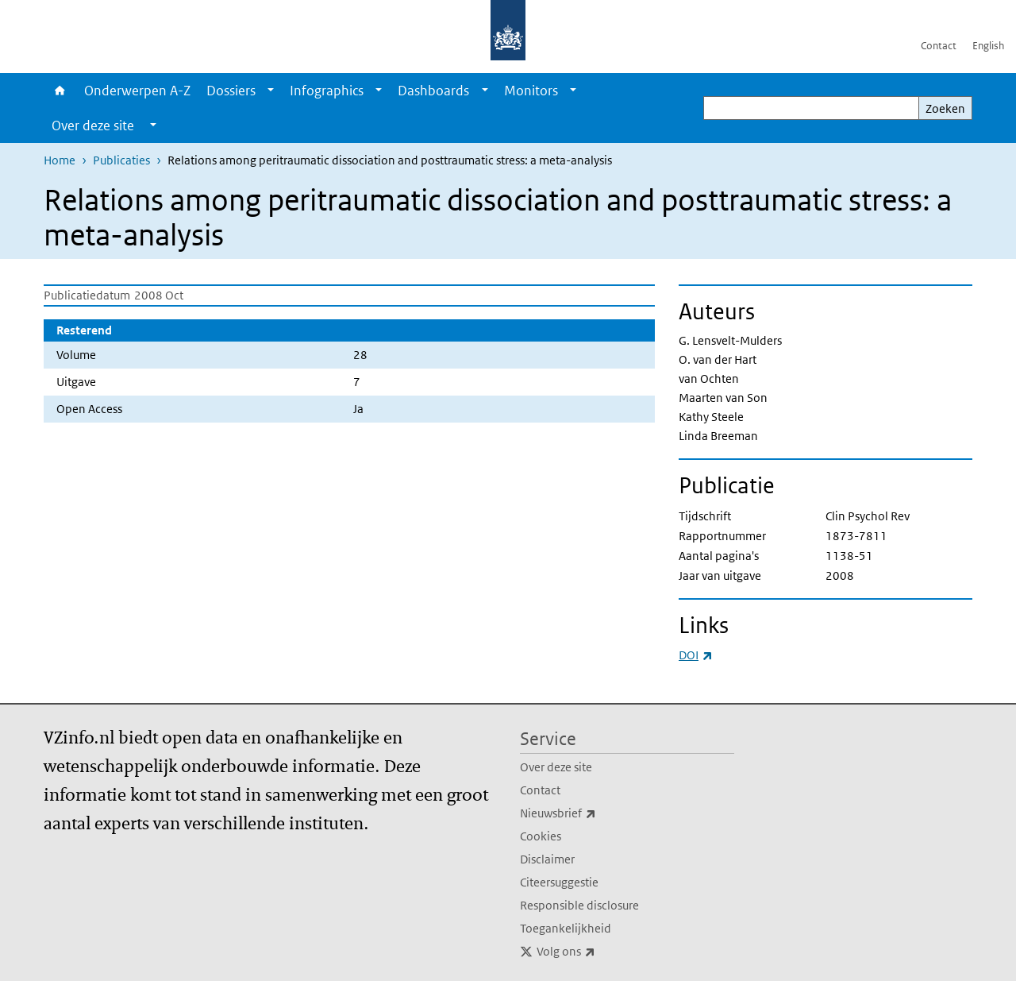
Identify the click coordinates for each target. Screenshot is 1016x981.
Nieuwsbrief (593, 813)
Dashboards (433, 90)
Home (60, 90)
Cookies (540, 836)
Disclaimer (547, 859)
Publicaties (121, 160)
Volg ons (601, 951)
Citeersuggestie (559, 882)
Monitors (531, 90)
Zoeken (945, 108)
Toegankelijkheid (565, 928)
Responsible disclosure (579, 905)
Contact (938, 45)
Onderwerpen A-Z (137, 90)
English (988, 45)
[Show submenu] (271, 90)
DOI (696, 654)
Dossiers (231, 90)
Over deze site (556, 766)
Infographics (327, 90)
